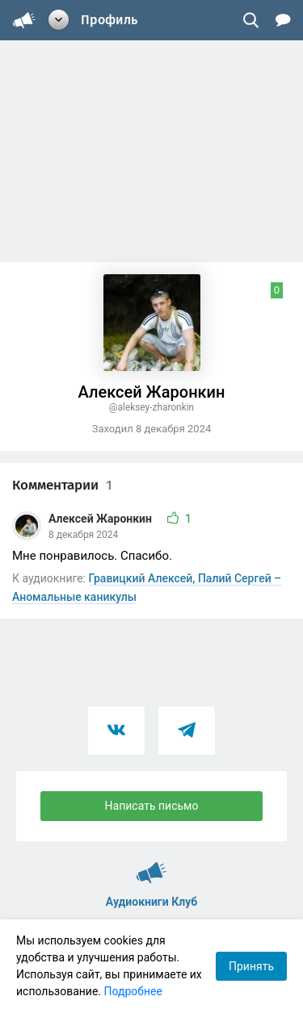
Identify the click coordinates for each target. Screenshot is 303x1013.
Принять (251, 966)
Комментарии (62, 485)
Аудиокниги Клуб (151, 865)
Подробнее (133, 991)
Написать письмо (152, 805)
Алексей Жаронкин (101, 518)
